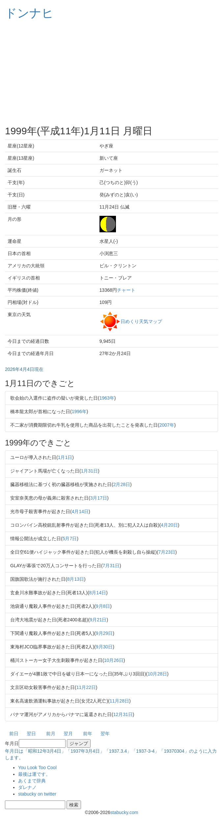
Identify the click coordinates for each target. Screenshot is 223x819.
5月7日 (70, 538)
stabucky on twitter (37, 794)
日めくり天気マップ (141, 321)
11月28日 (119, 701)
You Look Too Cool (37, 767)
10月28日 (157, 673)
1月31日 (89, 471)
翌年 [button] (105, 733)
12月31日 (123, 714)
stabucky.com (124, 812)
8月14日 (97, 592)
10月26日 (114, 660)
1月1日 (65, 457)
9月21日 (98, 619)
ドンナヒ (29, 13)
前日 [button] (13, 733)
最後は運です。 (34, 774)
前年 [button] (87, 733)
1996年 (79, 411)
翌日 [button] (31, 733)
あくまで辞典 (32, 780)
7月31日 (111, 565)
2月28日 (121, 484)
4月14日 (80, 511)
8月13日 (75, 579)
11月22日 (86, 687)
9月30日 (104, 646)
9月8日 (103, 606)
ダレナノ (27, 787)
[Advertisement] (111, 72)
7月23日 (166, 552)
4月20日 (169, 525)
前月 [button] (50, 733)
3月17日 (98, 498)
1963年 (106, 398)
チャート (126, 290)
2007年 (166, 425)
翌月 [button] (68, 733)
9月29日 (104, 633)
